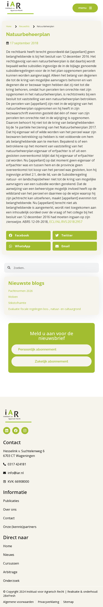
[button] (28, 235)
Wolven (13, 297)
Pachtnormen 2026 (20, 291)
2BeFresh (9, 596)
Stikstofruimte (17, 303)
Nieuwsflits (24, 26)
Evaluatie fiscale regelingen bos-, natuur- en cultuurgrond (44, 309)
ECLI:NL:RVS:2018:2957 (65, 222)
